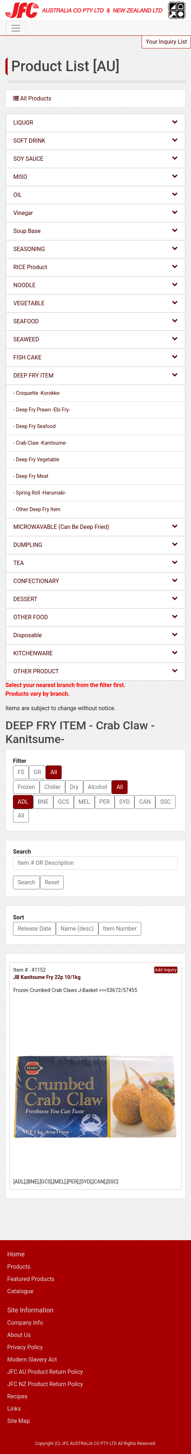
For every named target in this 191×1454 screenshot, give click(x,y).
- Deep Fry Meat (30, 476)
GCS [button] (63, 801)
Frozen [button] (26, 787)
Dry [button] (74, 787)
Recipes (17, 1396)
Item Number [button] (120, 928)
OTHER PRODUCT (95, 671)
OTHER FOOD (95, 617)
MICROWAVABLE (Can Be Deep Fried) (95, 526)
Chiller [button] (52, 787)
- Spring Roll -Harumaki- (39, 493)
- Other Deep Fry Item (37, 509)
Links (14, 1408)
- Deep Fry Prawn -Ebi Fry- (41, 410)
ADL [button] (23, 801)
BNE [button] (43, 801)
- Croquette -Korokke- (37, 393)
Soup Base (95, 230)
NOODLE (95, 285)
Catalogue (20, 1291)
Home (16, 1254)
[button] (26, 882)
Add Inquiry (166, 969)
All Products (32, 98)
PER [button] (104, 801)
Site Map (18, 1421)
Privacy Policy (25, 1347)
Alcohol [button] (97, 787)
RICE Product (95, 267)
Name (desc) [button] (77, 928)
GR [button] (37, 772)
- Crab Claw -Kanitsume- (40, 443)
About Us (19, 1335)
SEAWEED (95, 339)
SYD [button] (124, 801)
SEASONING (95, 249)
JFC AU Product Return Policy (45, 1371)
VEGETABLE (95, 303)
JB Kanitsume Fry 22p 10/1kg (46, 977)
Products (18, 1266)
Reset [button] (52, 882)
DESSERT (95, 599)
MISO (95, 176)
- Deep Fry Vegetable (36, 459)
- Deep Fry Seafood (34, 426)
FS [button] (21, 772)
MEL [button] (84, 801)
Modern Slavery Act (32, 1359)
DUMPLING (95, 544)
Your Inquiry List (166, 41)
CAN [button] (145, 801)
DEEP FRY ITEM (95, 375)
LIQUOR (95, 122)
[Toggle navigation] (16, 28)
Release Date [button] (34, 928)
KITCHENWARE (95, 653)
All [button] (53, 772)
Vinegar (95, 212)
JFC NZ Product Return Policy (45, 1384)
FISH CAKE (95, 357)
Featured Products (30, 1279)
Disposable (95, 635)
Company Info (25, 1322)
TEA (95, 562)
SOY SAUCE (95, 158)
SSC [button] (165, 801)
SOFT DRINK (95, 140)
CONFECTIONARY (95, 580)
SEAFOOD (95, 321)
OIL (95, 194)
